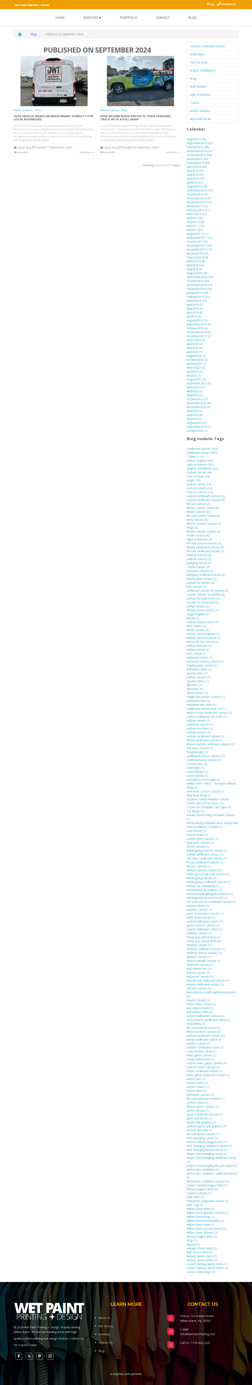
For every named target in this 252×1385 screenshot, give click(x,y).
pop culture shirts (200, 1012)
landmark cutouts (200, 965)
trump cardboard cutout (204, 1039)
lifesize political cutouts (203, 1031)
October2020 (197, 360)
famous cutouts (199, 957)
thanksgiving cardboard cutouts (209, 882)
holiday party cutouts (202, 665)
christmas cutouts (200, 724)
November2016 (199, 198)
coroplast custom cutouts (205, 661)
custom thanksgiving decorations (210, 894)
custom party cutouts (202, 838)
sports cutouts (198, 1110)
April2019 (195, 304)
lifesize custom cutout (203, 508)
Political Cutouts (199, 555)
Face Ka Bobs (198, 476)
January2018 (197, 253)
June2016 (195, 178)
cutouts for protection (203, 602)
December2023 (198, 407)
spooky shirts (197, 673)
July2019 (194, 316)
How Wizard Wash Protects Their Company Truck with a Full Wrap (135, 117)
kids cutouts (196, 586)
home (60, 17)
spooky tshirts (198, 681)
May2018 (195, 269)
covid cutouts (197, 775)
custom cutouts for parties (206, 594)
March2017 (197, 214)
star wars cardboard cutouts (207, 858)
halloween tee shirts (201, 705)
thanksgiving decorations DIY (207, 898)
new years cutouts (200, 842)
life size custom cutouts (204, 543)
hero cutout (196, 653)
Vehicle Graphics (23, 110)
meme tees (196, 1079)
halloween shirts (199, 669)
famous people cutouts (203, 961)
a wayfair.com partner (126, 1374)
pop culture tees (199, 968)
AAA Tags (195, 1205)
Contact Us (105, 1342)
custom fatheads (199, 1130)
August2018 (197, 273)
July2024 (194, 419)
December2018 (199, 289)
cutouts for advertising (203, 886)
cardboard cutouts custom (206, 697)
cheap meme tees (200, 1059)
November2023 (199, 403)
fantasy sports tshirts (202, 1260)
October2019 (197, 328)
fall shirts (194, 685)
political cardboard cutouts (206, 1035)
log (212, 4)
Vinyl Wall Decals (200, 119)
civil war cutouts (199, 988)
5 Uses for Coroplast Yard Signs (209, 807)
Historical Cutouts (200, 976)
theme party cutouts (202, 579)
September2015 (200, 143)
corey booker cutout (202, 1051)
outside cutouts (199, 732)
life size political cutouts (204, 1028)
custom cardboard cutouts (206, 500)
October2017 (197, 241)
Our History (105, 1326)
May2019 (195, 308)
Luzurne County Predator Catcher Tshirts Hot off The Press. (208, 801)
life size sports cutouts (203, 1134)
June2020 (195, 352)
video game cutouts (201, 1055)
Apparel (193, 1244)
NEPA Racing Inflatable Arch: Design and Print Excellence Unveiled (212, 825)
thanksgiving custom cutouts (207, 850)
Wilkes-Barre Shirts (201, 1209)
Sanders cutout (198, 1043)
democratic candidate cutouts (208, 1181)
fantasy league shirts (202, 1236)
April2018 (195, 265)
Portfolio (128, 17)
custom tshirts (198, 905)
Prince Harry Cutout (201, 1004)
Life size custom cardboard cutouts (211, 902)
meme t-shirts (198, 1087)
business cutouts (199, 909)
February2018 (197, 257)
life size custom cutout (203, 516)
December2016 (199, 202)
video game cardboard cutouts (208, 1075)
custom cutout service (203, 622)
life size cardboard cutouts (205, 551)
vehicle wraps (197, 835)
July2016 (195, 182)
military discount (199, 646)
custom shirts (197, 1102)
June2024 (195, 415)
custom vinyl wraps (201, 1272)
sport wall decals (199, 1118)
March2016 (197, 167)
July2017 (195, 230)
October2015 (198, 147)
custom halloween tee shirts (207, 716)
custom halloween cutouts (206, 1016)
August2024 (196, 423)
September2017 (200, 237)
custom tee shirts (200, 728)
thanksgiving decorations (204, 890)
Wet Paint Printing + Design (32, 5)
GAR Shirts (195, 1197)
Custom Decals (199, 472)
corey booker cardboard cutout (209, 1020)
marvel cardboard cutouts (205, 854)
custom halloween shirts (204, 929)
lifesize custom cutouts (203, 531)
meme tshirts (197, 1083)
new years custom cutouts (206, 791)
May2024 (195, 411)
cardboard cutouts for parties (207, 590)
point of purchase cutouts (205, 913)
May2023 (195, 395)
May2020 (195, 348)
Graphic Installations (203, 70)
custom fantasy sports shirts (207, 1264)
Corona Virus (197, 764)
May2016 (195, 174)
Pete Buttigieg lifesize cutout (207, 1150)
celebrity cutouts (199, 933)
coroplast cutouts (200, 571)
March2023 (196, 387)
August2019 (197, 320)
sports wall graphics (201, 1122)
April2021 (195, 371)
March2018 (196, 261)
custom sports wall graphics (206, 1126)
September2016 (200, 190)
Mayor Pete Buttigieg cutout (207, 1154)
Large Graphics (198, 614)
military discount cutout (204, 638)
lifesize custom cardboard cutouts (210, 744)
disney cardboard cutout (204, 740)
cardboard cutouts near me (206, 709)
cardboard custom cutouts (206, 756)
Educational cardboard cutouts (208, 980)
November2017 (199, 245)
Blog (192, 17)
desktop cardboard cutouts (206, 949)
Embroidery (197, 54)
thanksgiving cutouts (202, 878)
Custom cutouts (200, 492)
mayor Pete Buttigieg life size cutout (212, 1165)
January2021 (197, 363)
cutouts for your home (203, 598)
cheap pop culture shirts (204, 941)
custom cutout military (203, 634)
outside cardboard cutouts (205, 736)
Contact (163, 17)
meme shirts (197, 1091)
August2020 (196, 356)
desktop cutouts (199, 945)
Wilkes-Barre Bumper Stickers (208, 1213)
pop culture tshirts (200, 1008)
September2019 (199, 324)
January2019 (197, 293)
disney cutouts (198, 630)
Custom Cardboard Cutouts (207, 46)
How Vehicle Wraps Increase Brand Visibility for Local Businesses (53, 117)
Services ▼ (92, 17)
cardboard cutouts (202, 453)
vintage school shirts (202, 1248)
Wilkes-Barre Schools (202, 1232)
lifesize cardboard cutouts (205, 547)
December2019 (198, 336)
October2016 (197, 194)
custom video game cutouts (207, 1063)
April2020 (195, 344)
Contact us (76, 1338)
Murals (193, 618)
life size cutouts (199, 504)
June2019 (195, 312)
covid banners (197, 772)
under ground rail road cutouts (208, 874)
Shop (192, 1240)
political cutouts (199, 559)
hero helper (196, 626)
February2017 (198, 210)
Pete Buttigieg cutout (202, 1138)
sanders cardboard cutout (205, 1047)
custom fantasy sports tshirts (207, 1268)
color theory (196, 831)
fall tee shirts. (197, 693)
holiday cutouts (198, 720)
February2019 (198, 297)
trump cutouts (198, 606)
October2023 (197, 399)
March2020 (196, 340)
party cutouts (197, 519)
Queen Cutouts (198, 1000)
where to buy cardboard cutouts (209, 712)
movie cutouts (198, 535)
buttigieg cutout (199, 563)
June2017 (195, 226)
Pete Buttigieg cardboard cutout (209, 1146)
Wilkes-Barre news (200, 1224)
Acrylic (193, 480)
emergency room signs (203, 779)
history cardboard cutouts (205, 984)
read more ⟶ (86, 152)
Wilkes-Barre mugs (201, 1217)
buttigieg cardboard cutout (206, 575)
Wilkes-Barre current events (206, 1228)
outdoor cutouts (199, 1193)
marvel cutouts (198, 677)
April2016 (195, 171)
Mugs (193, 78)
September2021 (199, 383)
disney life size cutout (202, 642)
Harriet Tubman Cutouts (204, 870)
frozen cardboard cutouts (205, 862)
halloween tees (198, 701)
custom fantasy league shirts (207, 1142)
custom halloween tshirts (205, 921)
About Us (104, 1318)
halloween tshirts (199, 657)
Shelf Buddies (198, 86)
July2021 (194, 375)
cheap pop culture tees (203, 937)
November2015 (199, 151)
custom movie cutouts (203, 1067)
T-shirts (194, 103)
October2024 (197, 430)
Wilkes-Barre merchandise (205, 1221)
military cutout (198, 649)
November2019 (199, 332)
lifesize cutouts (198, 512)
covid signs (196, 768)
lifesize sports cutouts (203, 1106)
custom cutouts (199, 488)
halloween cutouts (200, 1094)
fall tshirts (195, 689)
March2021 (196, 367)
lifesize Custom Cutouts (204, 523)
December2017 (199, 249)
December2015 (199, 155)
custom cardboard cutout (206, 496)
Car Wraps (195, 811)
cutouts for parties (200, 582)
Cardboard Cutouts (202, 449)
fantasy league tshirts (202, 1189)
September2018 (200, 277)
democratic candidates (203, 1169)
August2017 (197, 234)
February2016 (198, 163)
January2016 (197, 159)
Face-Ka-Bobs (199, 62)
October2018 (198, 281)
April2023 (195, 391)
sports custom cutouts (203, 925)
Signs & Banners (200, 94)
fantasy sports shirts (202, 1256)
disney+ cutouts (199, 866)
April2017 (195, 218)
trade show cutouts (201, 917)
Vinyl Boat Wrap (199, 795)
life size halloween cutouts (205, 1098)
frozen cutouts (198, 846)
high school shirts (200, 1252)
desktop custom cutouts (204, 953)
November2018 (199, 285)
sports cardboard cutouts (205, 1114)
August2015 (196, 139)
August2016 (197, 186)
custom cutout (199, 484)
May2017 (195, 222)
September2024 (199, 427)
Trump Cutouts (198, 567)
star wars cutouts (200, 748)
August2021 (196, 379)
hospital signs (197, 752)
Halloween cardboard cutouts (207, 1201)
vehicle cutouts (198, 972)
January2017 (197, 206)
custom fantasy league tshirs (207, 1185)
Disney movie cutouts (203, 610)
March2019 (197, 300)
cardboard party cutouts (204, 760)
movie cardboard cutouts (205, 1071)
